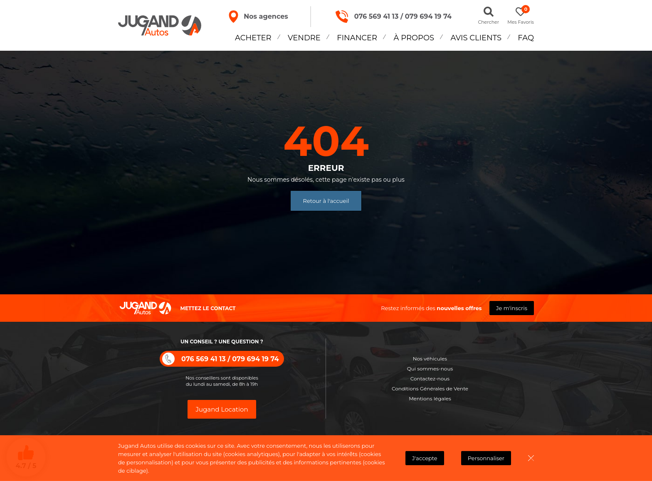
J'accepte (424, 458)
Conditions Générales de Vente (430, 388)
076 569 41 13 (376, 16)
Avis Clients (476, 37)
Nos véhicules (430, 358)
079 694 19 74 (428, 16)
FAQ (526, 37)
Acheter (253, 37)
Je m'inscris (511, 308)
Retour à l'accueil (326, 200)
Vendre (304, 37)
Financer (357, 37)
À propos (414, 37)
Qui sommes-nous (430, 368)
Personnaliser (486, 458)
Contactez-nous (429, 378)
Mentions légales (430, 398)
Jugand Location (221, 409)
